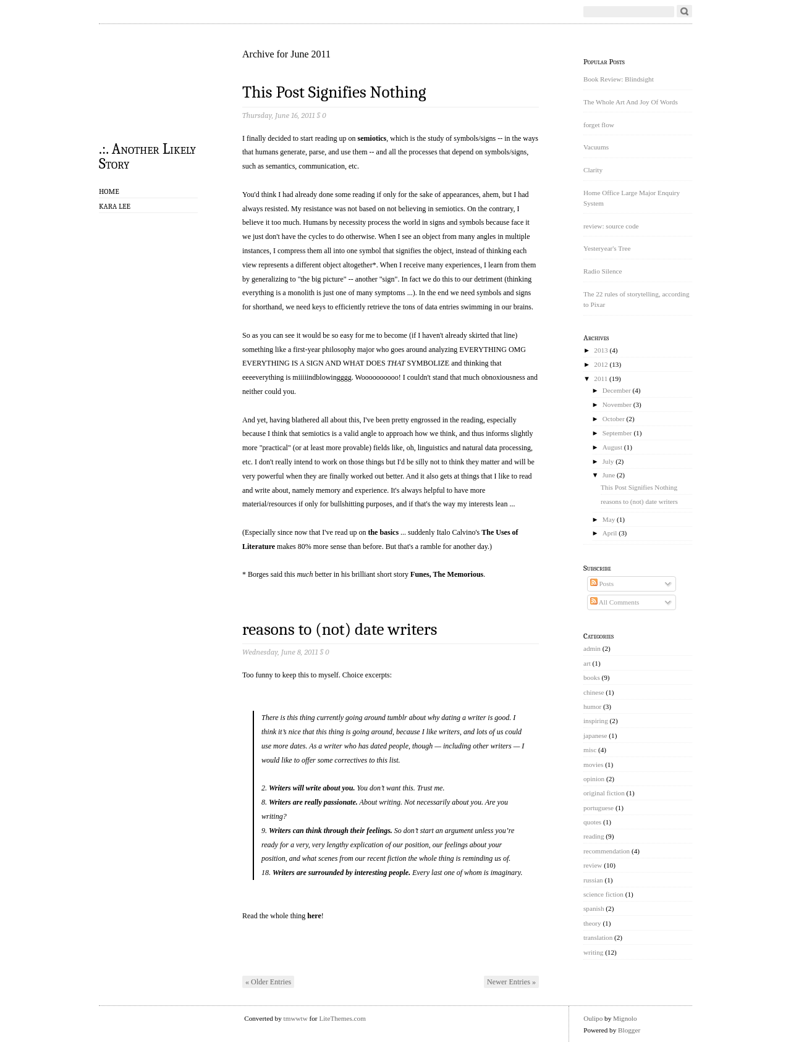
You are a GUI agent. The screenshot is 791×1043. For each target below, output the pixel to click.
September (617, 433)
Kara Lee (114, 206)
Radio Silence (602, 271)
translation (597, 937)
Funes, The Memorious (446, 574)
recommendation (606, 851)
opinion (593, 778)
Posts (602, 583)
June (609, 475)
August (612, 447)
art (587, 663)
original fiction (604, 793)
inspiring (595, 720)
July (608, 461)
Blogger (629, 1030)
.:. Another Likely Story (147, 155)
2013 (600, 350)
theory (592, 923)
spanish (593, 908)
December (617, 390)
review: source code (610, 226)
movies (593, 764)
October (614, 418)
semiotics (372, 138)
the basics (383, 532)
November (617, 404)
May (609, 519)
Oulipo (593, 1018)
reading (593, 836)
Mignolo (625, 1018)
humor (592, 706)
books (591, 677)
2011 (600, 378)
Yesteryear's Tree (606, 248)
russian (593, 880)
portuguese (598, 807)
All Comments (615, 602)
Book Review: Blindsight (618, 79)
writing (593, 952)
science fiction (603, 894)
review (592, 865)
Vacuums (596, 147)
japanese (595, 735)
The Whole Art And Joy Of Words (630, 102)
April (610, 533)
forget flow (598, 124)
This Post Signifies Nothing (334, 92)
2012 (600, 364)
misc (589, 749)
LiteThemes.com (342, 1018)
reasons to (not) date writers (339, 629)
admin (592, 648)
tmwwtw (296, 1018)
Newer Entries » (511, 982)
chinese (593, 692)
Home (109, 191)
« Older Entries (268, 982)
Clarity (593, 170)
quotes (592, 822)
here (314, 915)
